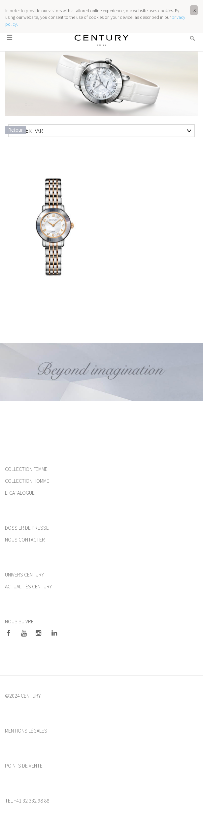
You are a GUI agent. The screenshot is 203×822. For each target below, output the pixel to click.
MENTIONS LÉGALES (26, 730)
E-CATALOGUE (20, 492)
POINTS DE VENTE (24, 765)
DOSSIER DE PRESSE (27, 527)
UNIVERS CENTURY (24, 574)
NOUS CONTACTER (25, 539)
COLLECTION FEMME (27, 469)
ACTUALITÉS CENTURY (28, 586)
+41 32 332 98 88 (31, 800)
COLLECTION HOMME (27, 480)
